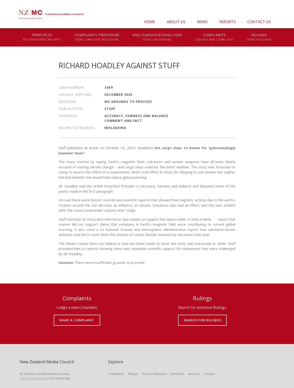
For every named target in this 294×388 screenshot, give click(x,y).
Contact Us (259, 21)
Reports (227, 21)
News (202, 21)
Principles (42, 37)
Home (149, 21)
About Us (176, 21)
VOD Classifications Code (157, 37)
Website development (35, 378)
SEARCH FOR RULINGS (202, 317)
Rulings (259, 37)
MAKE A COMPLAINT (77, 317)
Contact (209, 374)
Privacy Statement (154, 374)
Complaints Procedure (97, 37)
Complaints (214, 37)
